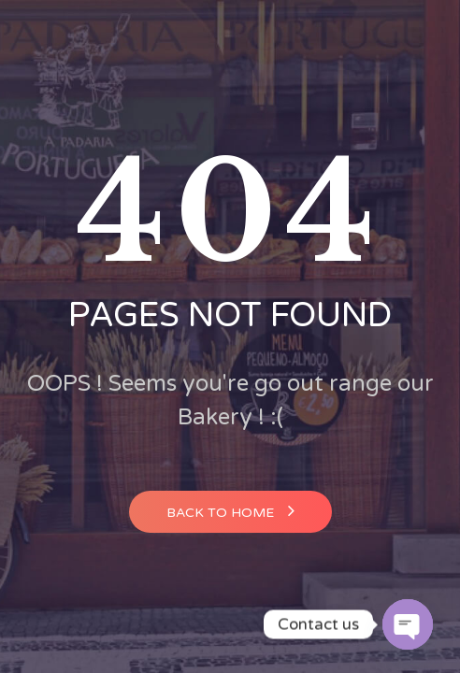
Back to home (230, 511)
